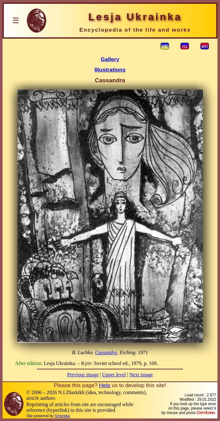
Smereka (62, 416)
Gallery (110, 59)
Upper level (114, 374)
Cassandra (106, 352)
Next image (141, 374)
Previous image (82, 374)
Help (104, 385)
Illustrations (109, 69)
